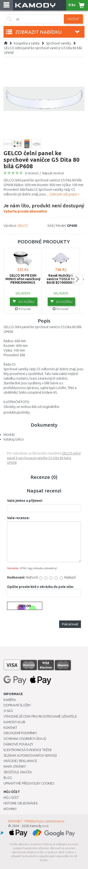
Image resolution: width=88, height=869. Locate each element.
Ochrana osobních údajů (25, 739)
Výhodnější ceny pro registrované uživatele (40, 716)
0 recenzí (31, 173)
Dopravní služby (17, 705)
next (77, 279)
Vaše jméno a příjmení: (25, 500)
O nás (8, 711)
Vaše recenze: (18, 518)
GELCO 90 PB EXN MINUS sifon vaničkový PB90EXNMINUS (22, 279)
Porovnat (23, 308)
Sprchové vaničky (58, 43)
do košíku (23, 301)
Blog (8, 778)
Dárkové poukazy (18, 744)
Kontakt (10, 728)
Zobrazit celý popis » (64, 194)
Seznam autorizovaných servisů (30, 755)
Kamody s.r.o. (39, 826)
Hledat (73, 19)
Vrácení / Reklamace (20, 761)
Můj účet (11, 797)
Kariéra (10, 700)
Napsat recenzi (53, 173)
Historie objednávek (21, 803)
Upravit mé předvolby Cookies (29, 783)
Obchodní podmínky (20, 733)
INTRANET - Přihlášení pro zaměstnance (36, 821)
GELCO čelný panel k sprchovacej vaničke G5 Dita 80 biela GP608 (44, 458)
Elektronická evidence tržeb (28, 750)
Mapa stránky (15, 766)
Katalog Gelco (14, 439)
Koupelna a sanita (26, 43)
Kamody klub (14, 722)
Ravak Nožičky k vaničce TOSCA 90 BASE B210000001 (61, 279)
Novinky (10, 809)
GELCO (22, 225)
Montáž (9, 434)
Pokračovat (70, 624)
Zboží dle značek (18, 772)
